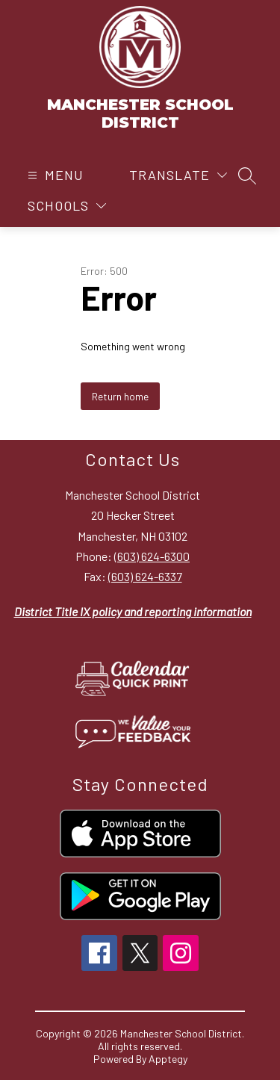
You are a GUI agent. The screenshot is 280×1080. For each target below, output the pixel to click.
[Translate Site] (178, 175)
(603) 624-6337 (145, 576)
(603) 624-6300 (152, 556)
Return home (120, 396)
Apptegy (168, 1058)
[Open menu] (54, 175)
